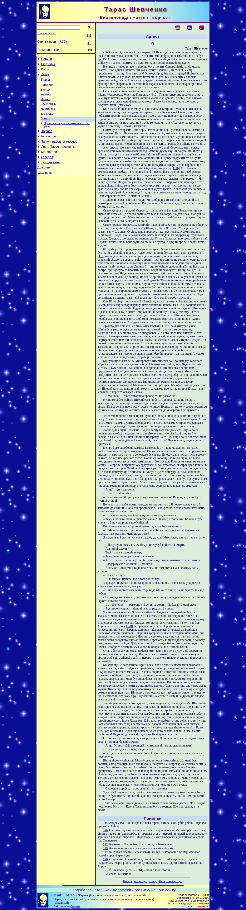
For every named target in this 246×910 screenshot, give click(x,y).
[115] (154, 94)
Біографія (48, 65)
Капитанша (48, 115)
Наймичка (47, 88)
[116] (176, 168)
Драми (46, 76)
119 (105, 852)
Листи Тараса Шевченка (58, 157)
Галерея (47, 168)
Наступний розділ (170, 881)
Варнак (45, 93)
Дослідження (50, 174)
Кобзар (46, 71)
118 (105, 848)
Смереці (75, 906)
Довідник (43, 180)
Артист (45, 125)
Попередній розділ (135, 881)
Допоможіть (123, 890)
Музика (45, 104)
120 (105, 859)
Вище (153, 881)
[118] (101, 256)
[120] (129, 626)
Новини (46, 59)
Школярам (44, 185)
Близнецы (47, 120)
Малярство (49, 162)
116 (105, 830)
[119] (165, 326)
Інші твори (48, 145)
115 (105, 822)
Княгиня (46, 99)
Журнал (46, 139)
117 (105, 844)
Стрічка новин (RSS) (52, 41)
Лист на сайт (46, 33)
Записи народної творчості (60, 151)
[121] (146, 720)
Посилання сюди (49, 49)
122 (105, 873)
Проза (45, 82)
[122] (126, 745)
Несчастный (49, 109)
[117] (147, 171)
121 (105, 870)
